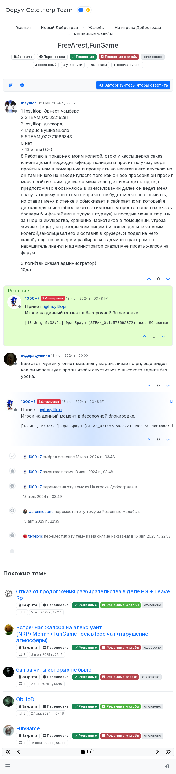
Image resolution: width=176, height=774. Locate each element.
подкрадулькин (35, 355)
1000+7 (32, 298)
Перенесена (52, 57)
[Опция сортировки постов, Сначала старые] (10, 85)
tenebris (35, 536)
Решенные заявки (119, 677)
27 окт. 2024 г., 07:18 (47, 713)
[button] (7, 766)
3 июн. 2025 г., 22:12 (47, 655)
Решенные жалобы (119, 57)
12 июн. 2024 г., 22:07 (57, 103)
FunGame (28, 728)
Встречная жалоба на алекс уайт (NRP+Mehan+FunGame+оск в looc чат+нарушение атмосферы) (82, 633)
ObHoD (25, 699)
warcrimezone (41, 511)
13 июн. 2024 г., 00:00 (69, 355)
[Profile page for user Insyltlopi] (10, 106)
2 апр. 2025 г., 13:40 (46, 684)
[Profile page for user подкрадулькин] (10, 359)
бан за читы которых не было (53, 670)
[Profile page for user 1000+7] (14, 302)
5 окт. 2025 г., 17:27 (46, 612)
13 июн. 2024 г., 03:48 (84, 298)
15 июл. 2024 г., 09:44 (48, 743)
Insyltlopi (29, 103)
